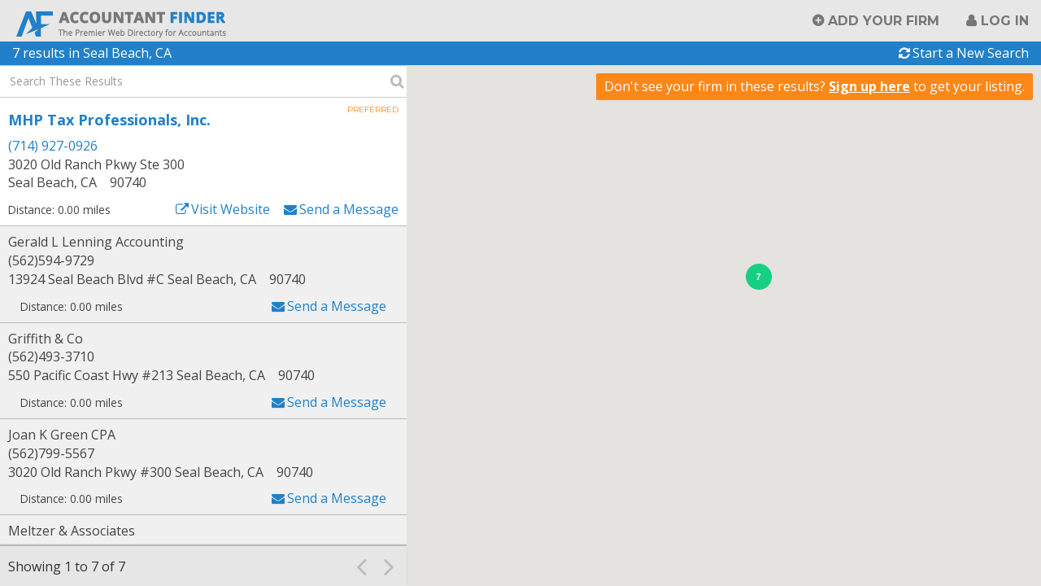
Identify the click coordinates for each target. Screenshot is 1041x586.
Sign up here (869, 86)
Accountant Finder (122, 22)
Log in (1005, 20)
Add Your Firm (883, 20)
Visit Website (230, 209)
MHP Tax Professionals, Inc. (109, 119)
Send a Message (349, 209)
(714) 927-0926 (53, 146)
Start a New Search (971, 53)
